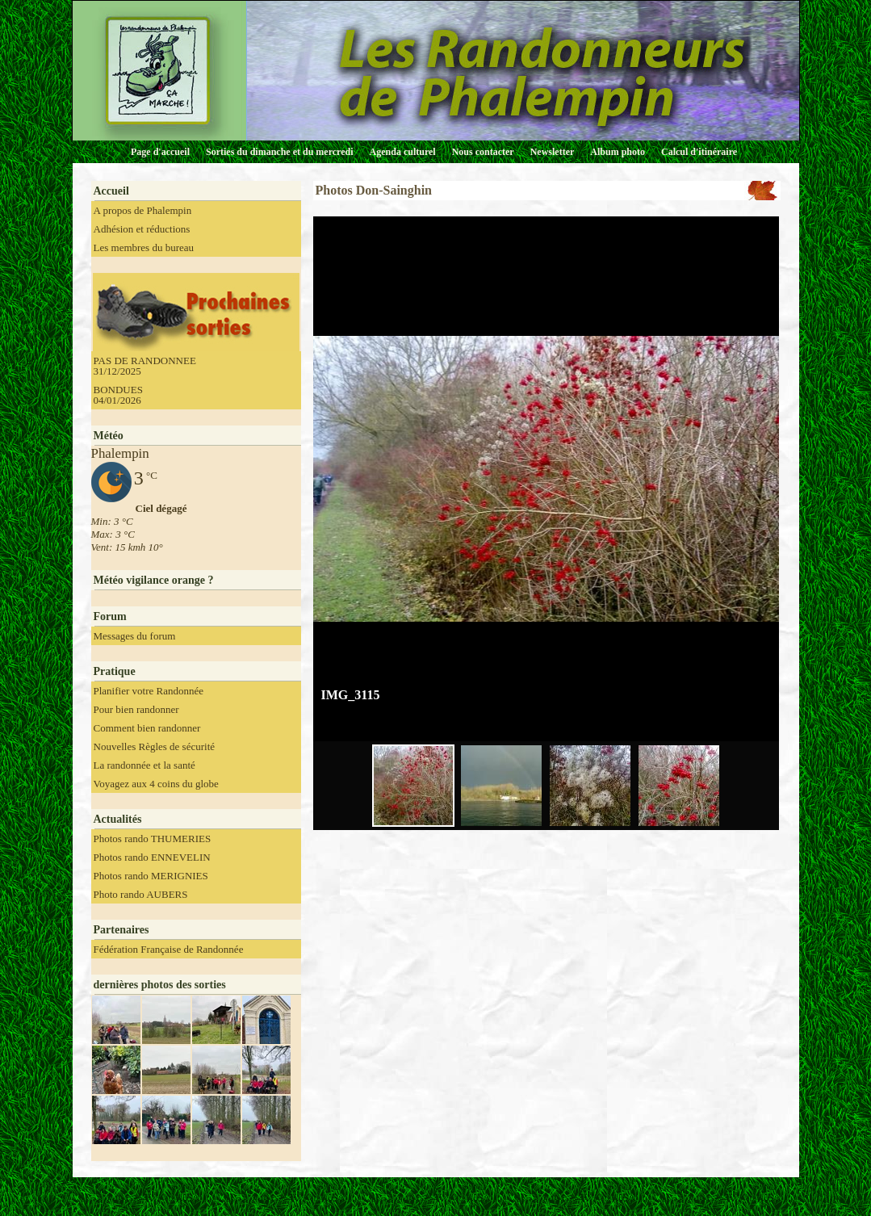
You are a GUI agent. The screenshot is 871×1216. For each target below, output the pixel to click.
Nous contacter (483, 151)
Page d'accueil (160, 151)
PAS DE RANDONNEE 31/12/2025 (145, 365)
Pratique (115, 671)
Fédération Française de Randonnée (169, 949)
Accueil (111, 191)
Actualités (118, 819)
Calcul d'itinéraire (699, 151)
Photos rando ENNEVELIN (152, 857)
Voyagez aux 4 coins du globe (156, 784)
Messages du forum (135, 636)
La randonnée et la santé (144, 765)
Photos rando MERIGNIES (151, 876)
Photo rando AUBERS (141, 894)
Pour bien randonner (136, 709)
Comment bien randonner (147, 728)
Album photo (617, 151)
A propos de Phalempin (143, 210)
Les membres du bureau (144, 247)
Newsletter (552, 151)
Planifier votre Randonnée (148, 691)
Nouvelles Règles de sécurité (155, 746)
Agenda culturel (403, 151)
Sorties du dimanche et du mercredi (280, 151)
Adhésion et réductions (142, 229)
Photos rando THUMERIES (152, 838)
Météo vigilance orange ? (154, 580)
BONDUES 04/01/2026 (118, 395)
